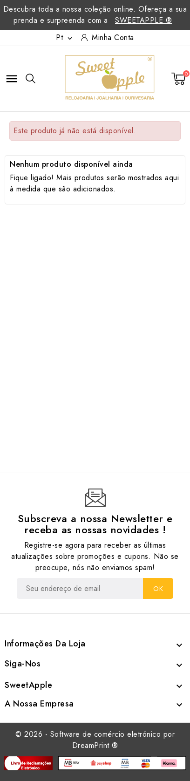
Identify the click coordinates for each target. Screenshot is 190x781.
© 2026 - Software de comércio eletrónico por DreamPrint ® (95, 740)
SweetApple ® (143, 20)
